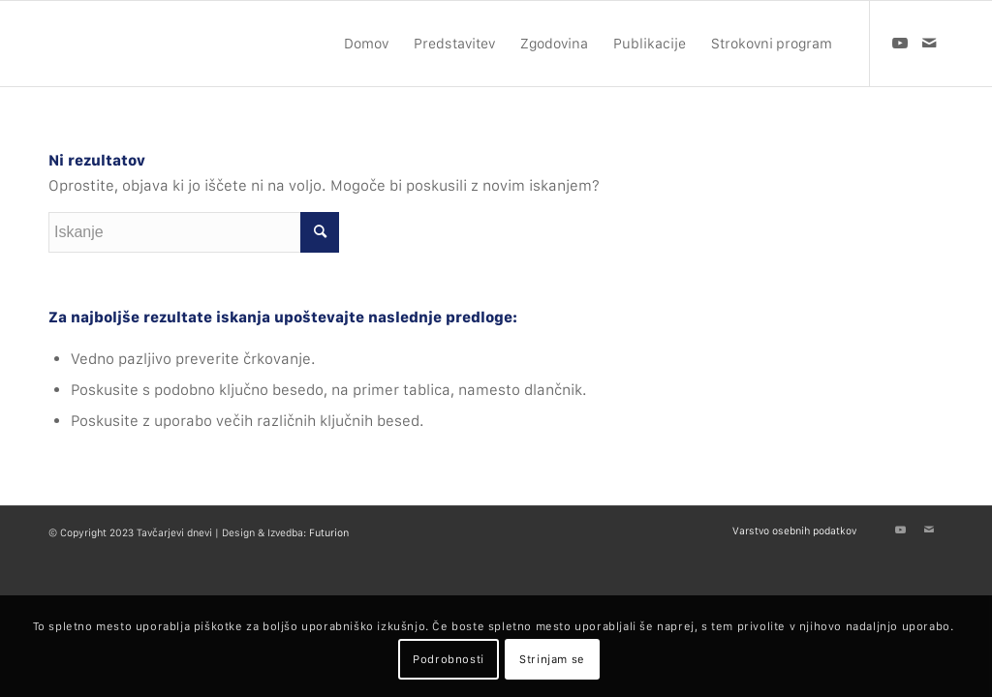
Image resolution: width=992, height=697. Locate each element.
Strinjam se (552, 659)
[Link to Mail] (929, 42)
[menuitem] (366, 43)
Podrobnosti (448, 659)
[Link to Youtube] (899, 42)
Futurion (329, 533)
